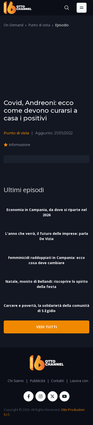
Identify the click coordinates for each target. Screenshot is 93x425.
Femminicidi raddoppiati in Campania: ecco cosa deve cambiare (46, 260)
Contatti (57, 380)
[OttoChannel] (17, 7)
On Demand (13, 25)
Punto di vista (39, 25)
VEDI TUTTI (46, 326)
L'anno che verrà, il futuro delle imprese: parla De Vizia (46, 236)
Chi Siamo (16, 380)
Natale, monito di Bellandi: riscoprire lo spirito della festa (46, 284)
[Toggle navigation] (82, 8)
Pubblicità (37, 380)
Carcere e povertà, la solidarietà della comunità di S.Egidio (46, 308)
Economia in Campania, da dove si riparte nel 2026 (46, 212)
